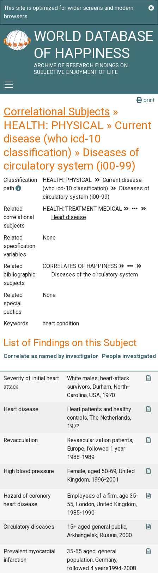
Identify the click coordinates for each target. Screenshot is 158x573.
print (145, 100)
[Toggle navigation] (9, 84)
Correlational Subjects (57, 111)
